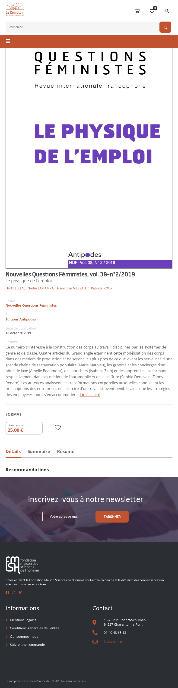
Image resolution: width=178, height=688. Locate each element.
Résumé (65, 451)
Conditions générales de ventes (34, 628)
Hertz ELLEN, (15, 288)
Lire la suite (90, 394)
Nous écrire (113, 641)
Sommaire (39, 451)
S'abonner (112, 517)
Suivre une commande (27, 644)
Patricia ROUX (101, 288)
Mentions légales (23, 620)
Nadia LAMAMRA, (41, 288)
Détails (13, 451)
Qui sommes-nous (24, 636)
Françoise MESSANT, (73, 288)
